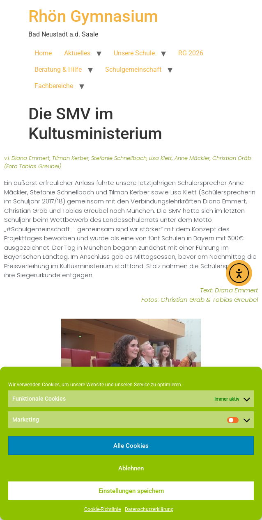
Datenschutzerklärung (149, 509)
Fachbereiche (53, 86)
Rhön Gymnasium (93, 16)
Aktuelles (77, 53)
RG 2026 (190, 53)
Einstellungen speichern (131, 491)
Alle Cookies (131, 445)
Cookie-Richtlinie (102, 509)
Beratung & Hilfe (58, 69)
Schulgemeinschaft (133, 69)
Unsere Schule (134, 53)
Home (43, 53)
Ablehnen (131, 468)
